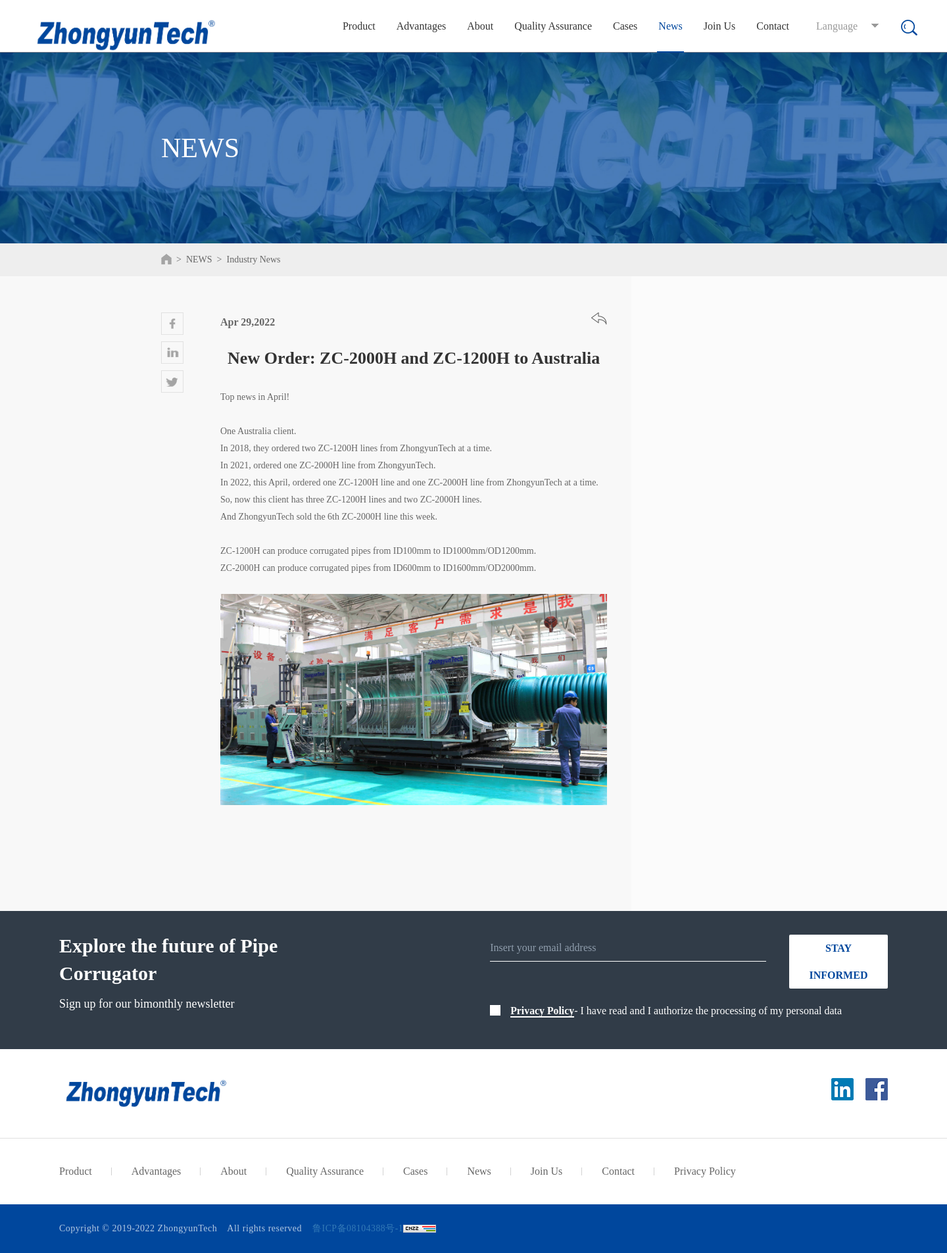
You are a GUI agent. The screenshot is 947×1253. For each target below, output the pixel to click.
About (480, 26)
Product (359, 26)
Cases (625, 26)
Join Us (719, 26)
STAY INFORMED (839, 962)
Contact (772, 26)
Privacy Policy (542, 1010)
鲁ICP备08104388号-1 (358, 1228)
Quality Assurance (553, 26)
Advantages (422, 26)
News (670, 26)
